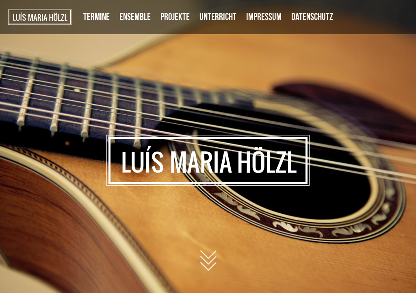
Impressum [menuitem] (264, 16)
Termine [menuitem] (96, 16)
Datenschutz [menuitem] (312, 16)
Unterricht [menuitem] (217, 16)
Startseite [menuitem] (40, 17)
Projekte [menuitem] (175, 16)
